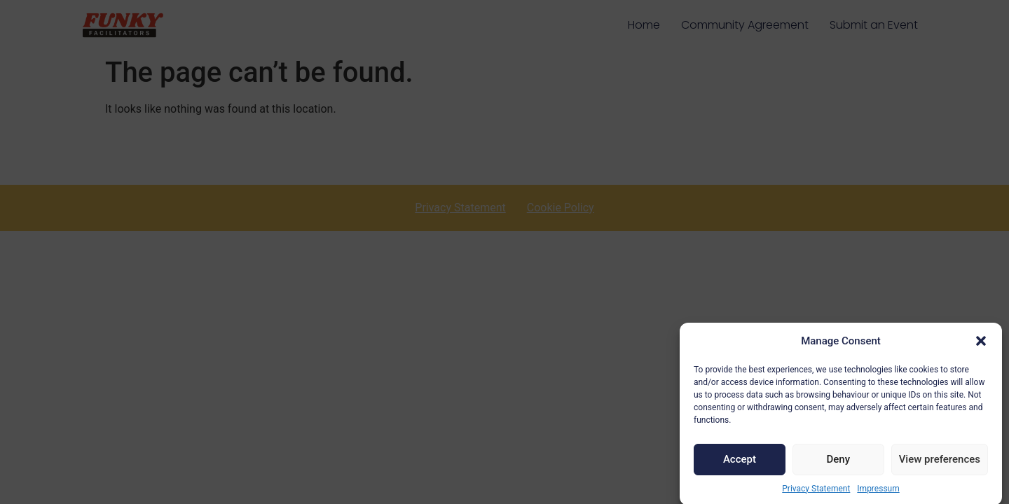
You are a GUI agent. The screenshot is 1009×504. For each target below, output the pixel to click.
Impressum (878, 492)
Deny (838, 463)
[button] (981, 345)
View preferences (939, 463)
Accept (739, 463)
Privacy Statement (816, 492)
